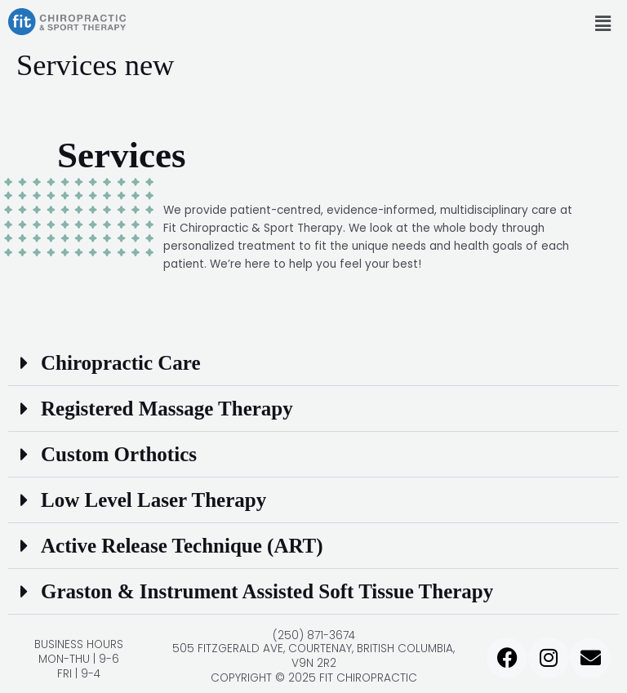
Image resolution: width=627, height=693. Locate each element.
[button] (602, 23)
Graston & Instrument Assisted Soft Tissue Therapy (267, 591)
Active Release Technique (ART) (182, 546)
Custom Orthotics (119, 454)
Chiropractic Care (121, 363)
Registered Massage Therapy (167, 409)
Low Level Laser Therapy (153, 500)
